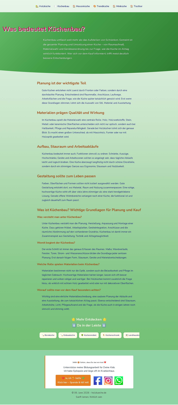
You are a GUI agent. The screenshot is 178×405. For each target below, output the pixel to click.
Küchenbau (63, 6)
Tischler (138, 6)
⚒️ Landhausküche (138, 335)
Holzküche (44, 6)
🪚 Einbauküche (69, 335)
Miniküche (121, 6)
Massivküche (83, 6)
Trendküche (103, 6)
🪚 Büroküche (48, 335)
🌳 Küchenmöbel (91, 335)
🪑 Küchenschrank (114, 335)
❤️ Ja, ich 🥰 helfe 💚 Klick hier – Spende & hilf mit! (73, 381)
